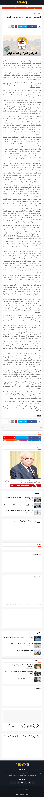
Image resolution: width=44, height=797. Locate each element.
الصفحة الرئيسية (37, 13)
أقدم (3, 427)
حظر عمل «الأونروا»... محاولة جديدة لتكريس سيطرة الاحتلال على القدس (18, 637)
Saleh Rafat (39, 604)
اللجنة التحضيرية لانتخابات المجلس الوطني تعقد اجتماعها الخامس (18, 510)
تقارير (31, 13)
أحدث (40, 427)
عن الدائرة (22, 794)
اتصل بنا (16, 794)
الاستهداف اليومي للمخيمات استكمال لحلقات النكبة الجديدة (20, 643)
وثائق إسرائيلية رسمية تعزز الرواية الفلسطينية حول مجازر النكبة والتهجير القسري (19, 672)
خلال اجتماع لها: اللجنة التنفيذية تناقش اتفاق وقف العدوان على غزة (18, 504)
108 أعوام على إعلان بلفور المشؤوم (25, 678)
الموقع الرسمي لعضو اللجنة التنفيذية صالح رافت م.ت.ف (14, 790)
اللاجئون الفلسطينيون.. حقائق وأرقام (25, 650)
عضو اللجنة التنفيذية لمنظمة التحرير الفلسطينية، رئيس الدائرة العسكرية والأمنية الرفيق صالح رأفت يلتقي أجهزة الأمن (23, 726)
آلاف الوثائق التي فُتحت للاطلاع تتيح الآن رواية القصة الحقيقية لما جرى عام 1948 (19, 665)
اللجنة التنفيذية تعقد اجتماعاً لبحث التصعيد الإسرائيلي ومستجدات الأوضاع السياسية (19, 498)
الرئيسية (27, 794)
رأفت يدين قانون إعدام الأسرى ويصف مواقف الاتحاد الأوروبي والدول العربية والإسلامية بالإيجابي (20, 604)
